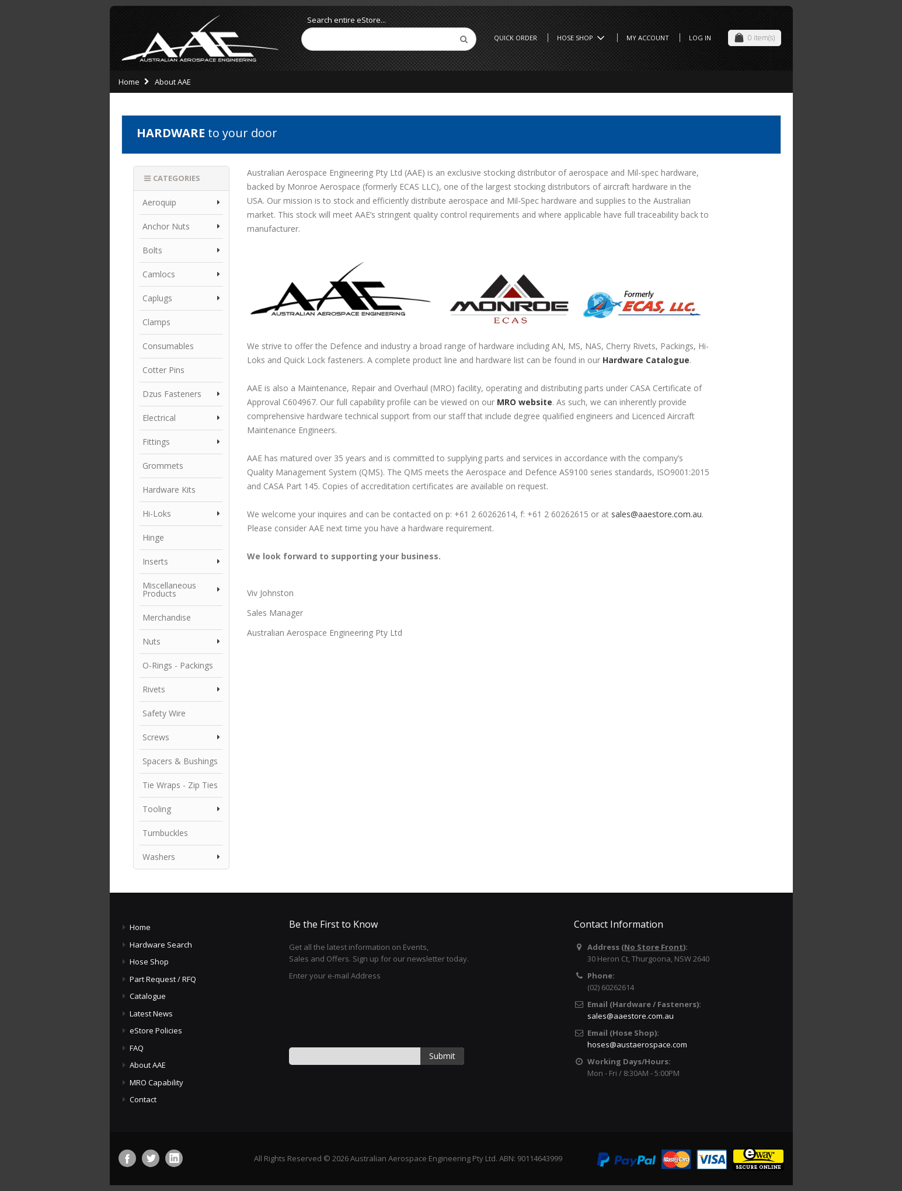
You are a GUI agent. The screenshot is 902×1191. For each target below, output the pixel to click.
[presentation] (377, 1013)
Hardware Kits (169, 489)
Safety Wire (164, 713)
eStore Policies (156, 1030)
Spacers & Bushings (180, 761)
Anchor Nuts (166, 226)
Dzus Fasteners (171, 393)
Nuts (151, 641)
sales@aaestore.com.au (656, 514)
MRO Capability (156, 1082)
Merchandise (166, 617)
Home (129, 81)
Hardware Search (161, 944)
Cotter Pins (163, 369)
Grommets (162, 465)
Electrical (159, 417)
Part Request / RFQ (163, 979)
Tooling (156, 808)
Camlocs (158, 274)
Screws (155, 737)
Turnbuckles (165, 832)
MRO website (524, 402)
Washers (158, 856)
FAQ (137, 1048)
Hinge (153, 537)
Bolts (152, 250)
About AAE (148, 1065)
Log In (700, 37)
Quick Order (515, 37)
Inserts (155, 561)
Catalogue (148, 996)
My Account (647, 37)
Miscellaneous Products (169, 589)
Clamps (156, 322)
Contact (143, 1099)
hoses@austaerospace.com (637, 1044)
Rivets (153, 689)
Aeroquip (159, 202)
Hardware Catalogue (646, 359)
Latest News (151, 1013)
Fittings (156, 441)
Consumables (168, 345)
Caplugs (157, 298)
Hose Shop (582, 37)
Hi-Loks (156, 513)
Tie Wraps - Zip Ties (180, 784)
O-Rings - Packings (177, 665)
